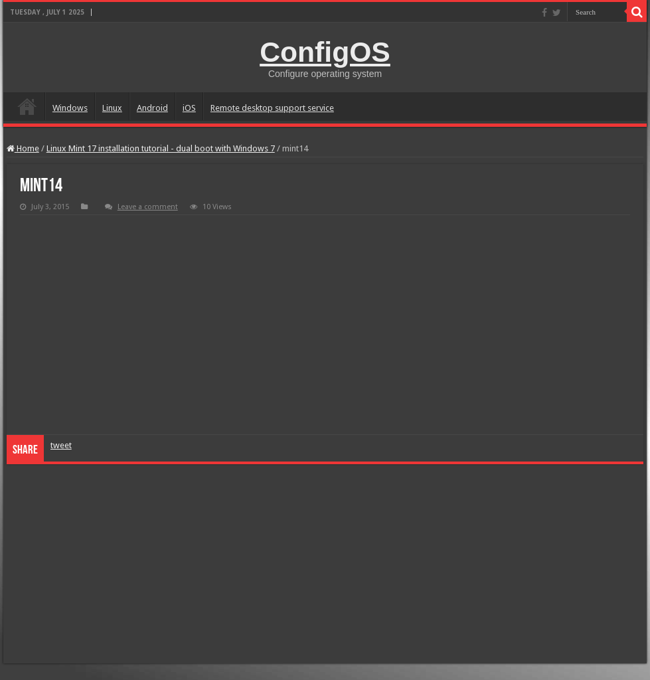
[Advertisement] (325, 564)
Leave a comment (148, 207)
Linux (112, 108)
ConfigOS (325, 52)
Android (152, 108)
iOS (189, 108)
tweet (61, 445)
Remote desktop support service (272, 108)
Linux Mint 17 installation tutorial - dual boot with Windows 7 (160, 148)
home (27, 106)
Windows (70, 108)
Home (23, 148)
